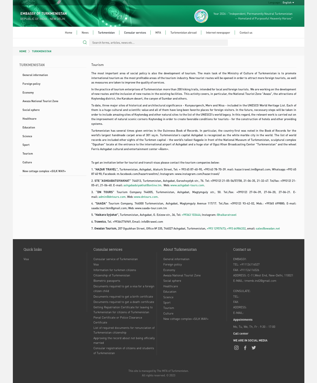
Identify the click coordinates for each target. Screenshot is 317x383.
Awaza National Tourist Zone (40, 101)
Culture (27, 162)
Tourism (28, 153)
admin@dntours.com (112, 196)
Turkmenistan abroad (183, 32)
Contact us (246, 32)
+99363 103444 (191, 214)
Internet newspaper (218, 32)
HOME (22, 51)
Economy (28, 92)
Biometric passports (106, 280)
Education (29, 127)
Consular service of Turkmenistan (115, 259)
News (85, 32)
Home (68, 32)
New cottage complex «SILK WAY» (44, 171)
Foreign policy (31, 83)
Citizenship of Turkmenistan (111, 275)
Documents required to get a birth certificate (123, 296)
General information (35, 75)
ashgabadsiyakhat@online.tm (142, 185)
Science (27, 136)
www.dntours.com (146, 196)
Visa (26, 259)
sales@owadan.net (268, 228)
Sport (26, 144)
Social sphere (31, 110)
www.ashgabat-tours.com (187, 185)
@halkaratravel (226, 214)
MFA (158, 32)
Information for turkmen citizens (114, 270)
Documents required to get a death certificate (123, 302)
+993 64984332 (236, 228)
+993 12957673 (216, 228)
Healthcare (29, 118)
